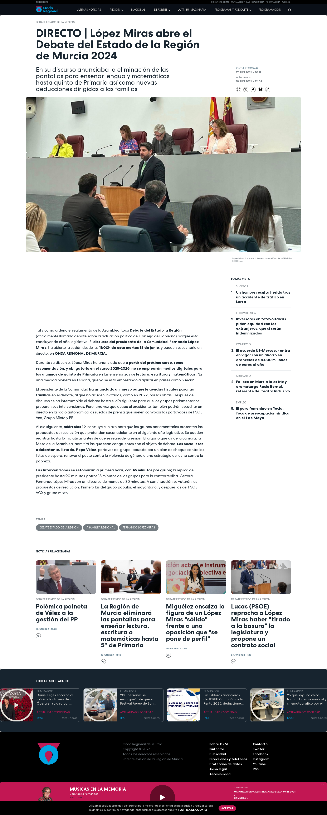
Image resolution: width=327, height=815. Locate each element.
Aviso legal (218, 769)
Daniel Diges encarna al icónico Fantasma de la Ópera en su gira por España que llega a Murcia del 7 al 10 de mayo (55, 699)
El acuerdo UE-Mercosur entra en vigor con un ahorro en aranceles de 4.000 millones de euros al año (263, 357)
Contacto (260, 744)
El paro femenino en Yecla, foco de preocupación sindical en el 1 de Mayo (263, 413)
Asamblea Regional (101, 527)
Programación (270, 9)
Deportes (160, 9)
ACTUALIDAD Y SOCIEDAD (53, 712)
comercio (243, 344)
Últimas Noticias (240, 2)
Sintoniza (216, 749)
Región (115, 9)
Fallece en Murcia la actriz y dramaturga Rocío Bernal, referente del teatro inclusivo (263, 386)
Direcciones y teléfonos (228, 759)
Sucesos (242, 286)
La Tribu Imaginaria (192, 9)
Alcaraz (286, 2)
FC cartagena (273, 2)
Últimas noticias (89, 9)
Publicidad (217, 754)
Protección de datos (225, 764)
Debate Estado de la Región (55, 22)
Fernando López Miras (139, 527)
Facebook (260, 754)
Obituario (243, 376)
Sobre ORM (218, 744)
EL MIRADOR (45, 691)
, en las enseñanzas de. (119, 368)
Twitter (259, 749)
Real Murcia (258, 2)
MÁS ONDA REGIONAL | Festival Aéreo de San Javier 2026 (265, 793)
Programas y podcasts (231, 9)
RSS (256, 769)
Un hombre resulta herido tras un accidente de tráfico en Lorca (263, 297)
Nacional (138, 9)
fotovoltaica (246, 313)
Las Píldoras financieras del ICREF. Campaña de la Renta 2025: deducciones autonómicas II (223, 699)
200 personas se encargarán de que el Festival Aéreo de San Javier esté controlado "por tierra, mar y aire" (137, 699)
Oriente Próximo (220, 2)
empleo (241, 402)
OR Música (241, 798)
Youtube (259, 764)
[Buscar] (288, 9)
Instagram (261, 759)
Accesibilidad (219, 774)
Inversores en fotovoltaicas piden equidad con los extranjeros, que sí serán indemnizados (261, 326)
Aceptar (227, 808)
